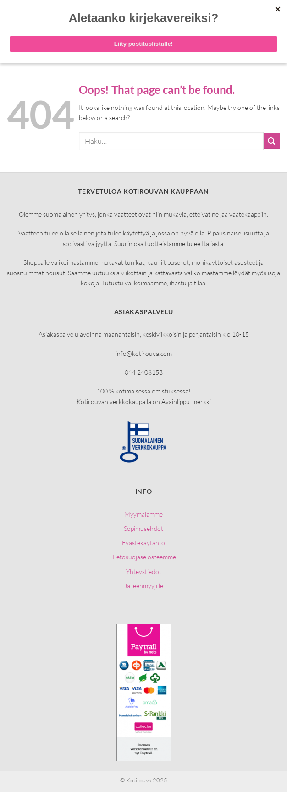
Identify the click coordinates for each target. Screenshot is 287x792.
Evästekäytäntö (143, 542)
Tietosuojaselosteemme (143, 557)
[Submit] (272, 141)
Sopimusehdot (143, 528)
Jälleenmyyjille (143, 586)
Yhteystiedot (143, 571)
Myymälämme (143, 514)
